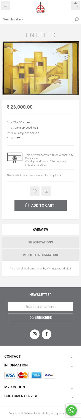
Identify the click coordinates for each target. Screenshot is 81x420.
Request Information (40, 255)
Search (76, 19)
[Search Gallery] (36, 19)
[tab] (40, 229)
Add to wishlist (35, 191)
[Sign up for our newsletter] (40, 306)
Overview (40, 229)
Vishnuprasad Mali (26, 127)
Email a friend (46, 191)
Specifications (40, 242)
